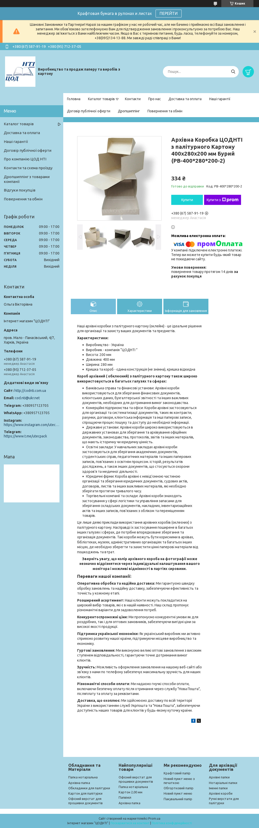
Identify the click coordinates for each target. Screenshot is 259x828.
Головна (73, 99)
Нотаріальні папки (223, 782)
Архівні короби (220, 793)
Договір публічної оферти (88, 111)
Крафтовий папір (177, 773)
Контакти (133, 99)
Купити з (223, 200)
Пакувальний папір (178, 799)
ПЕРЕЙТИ (169, 13)
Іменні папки (218, 788)
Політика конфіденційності (172, 823)
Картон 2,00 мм (130, 792)
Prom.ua (154, 818)
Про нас (154, 99)
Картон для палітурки (85, 793)
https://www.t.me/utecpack (25, 436)
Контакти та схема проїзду (28, 168)
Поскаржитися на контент (130, 823)
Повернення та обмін (164, 111)
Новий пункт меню (178, 793)
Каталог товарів (101, 99)
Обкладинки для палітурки (89, 788)
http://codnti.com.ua (30, 391)
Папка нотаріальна (83, 777)
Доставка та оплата (185, 99)
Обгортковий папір (178, 788)
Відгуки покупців (19, 190)
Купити (187, 200)
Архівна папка (79, 782)
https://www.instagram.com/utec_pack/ (31, 425)
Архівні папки (219, 777)
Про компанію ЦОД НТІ (25, 159)
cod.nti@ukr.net (27, 398)
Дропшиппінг (129, 111)
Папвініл (125, 797)
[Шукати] (233, 71)
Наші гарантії (219, 99)
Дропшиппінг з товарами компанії (27, 179)
